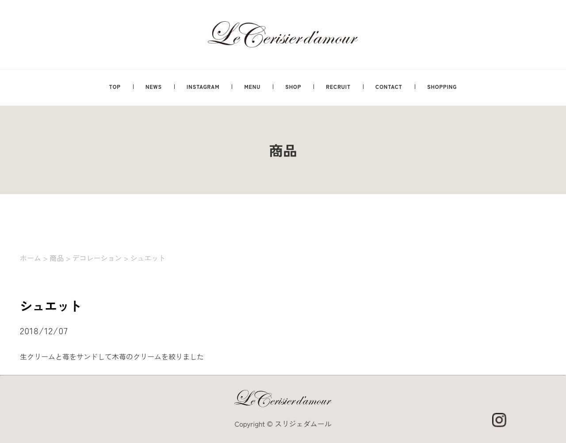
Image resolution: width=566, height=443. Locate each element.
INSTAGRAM (203, 86)
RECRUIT (338, 86)
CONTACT (388, 86)
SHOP (293, 86)
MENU (252, 86)
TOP (115, 86)
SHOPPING (442, 86)
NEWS (153, 86)
